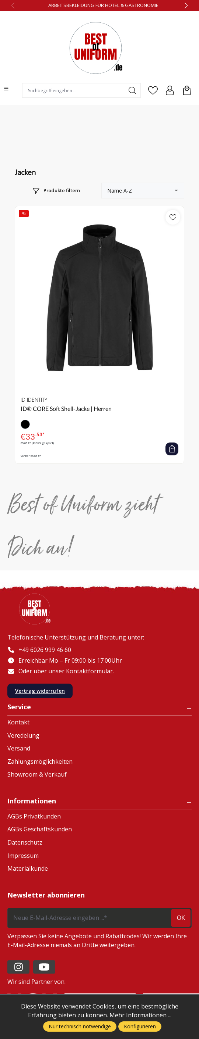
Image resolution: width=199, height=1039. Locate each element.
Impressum (23, 856)
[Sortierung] (142, 190)
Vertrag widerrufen (40, 690)
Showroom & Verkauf (37, 774)
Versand (18, 748)
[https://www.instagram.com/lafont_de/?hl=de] (18, 967)
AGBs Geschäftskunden (39, 829)
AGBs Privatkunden (34, 816)
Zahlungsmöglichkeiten (40, 761)
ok (181, 918)
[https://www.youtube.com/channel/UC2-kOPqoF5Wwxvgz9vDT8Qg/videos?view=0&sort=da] (44, 967)
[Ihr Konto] (170, 90)
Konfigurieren (140, 1026)
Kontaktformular (89, 671)
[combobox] (73, 90)
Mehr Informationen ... (140, 1015)
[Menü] (6, 88)
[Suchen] (132, 90)
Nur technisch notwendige (80, 1026)
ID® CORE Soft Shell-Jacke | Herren (66, 408)
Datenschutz (24, 842)
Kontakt (18, 722)
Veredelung (23, 735)
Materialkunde (27, 868)
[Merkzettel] (153, 90)
